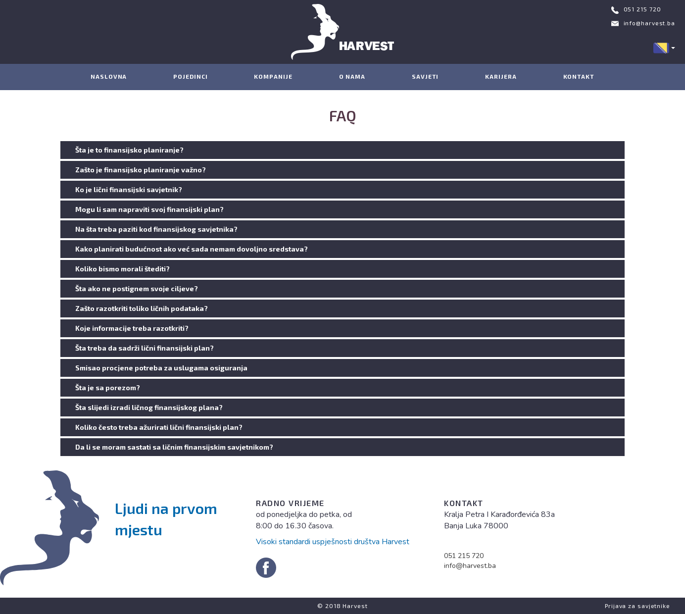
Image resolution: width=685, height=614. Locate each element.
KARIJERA (500, 76)
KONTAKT (578, 76)
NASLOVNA (109, 76)
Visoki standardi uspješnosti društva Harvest (332, 541)
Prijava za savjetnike (637, 605)
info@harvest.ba (650, 22)
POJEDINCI (190, 76)
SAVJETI (425, 76)
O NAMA (352, 76)
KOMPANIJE (273, 76)
